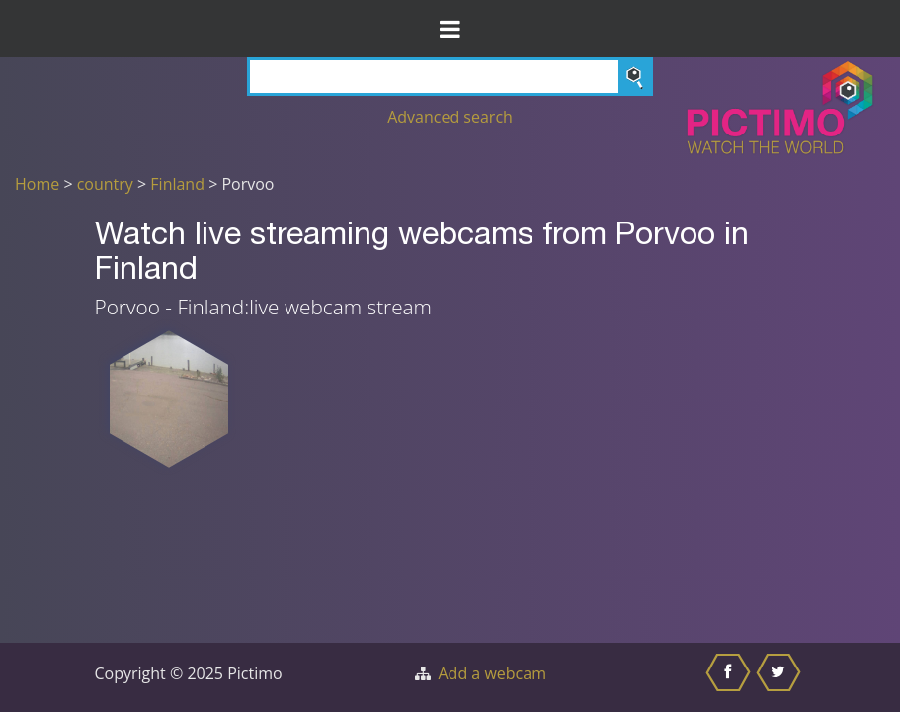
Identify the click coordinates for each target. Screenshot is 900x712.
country (105, 184)
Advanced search (450, 117)
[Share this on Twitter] (781, 677)
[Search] (450, 76)
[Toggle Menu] (450, 28)
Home (37, 184)
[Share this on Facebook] (730, 677)
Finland (177, 184)
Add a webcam (492, 673)
